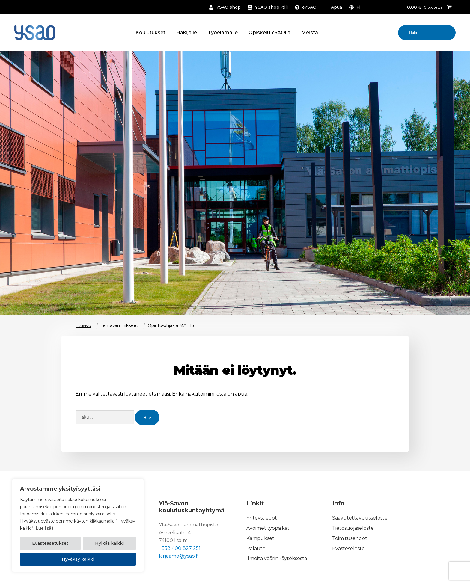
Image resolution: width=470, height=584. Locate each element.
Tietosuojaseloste (353, 528)
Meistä (309, 32)
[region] (78, 525)
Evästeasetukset (50, 543)
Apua (336, 7)
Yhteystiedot (261, 518)
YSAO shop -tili (271, 7)
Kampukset (260, 538)
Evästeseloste (348, 548)
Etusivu (83, 325)
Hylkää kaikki (109, 543)
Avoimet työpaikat (268, 528)
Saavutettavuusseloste (360, 518)
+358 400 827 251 (180, 548)
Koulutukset (150, 32)
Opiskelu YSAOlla (269, 32)
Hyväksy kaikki (78, 559)
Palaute (256, 548)
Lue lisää (45, 528)
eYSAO (309, 7)
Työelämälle (223, 32)
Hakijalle (186, 32)
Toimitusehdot (349, 538)
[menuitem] (356, 7)
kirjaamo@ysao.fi (179, 556)
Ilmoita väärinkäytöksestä (276, 559)
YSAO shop (228, 7)
